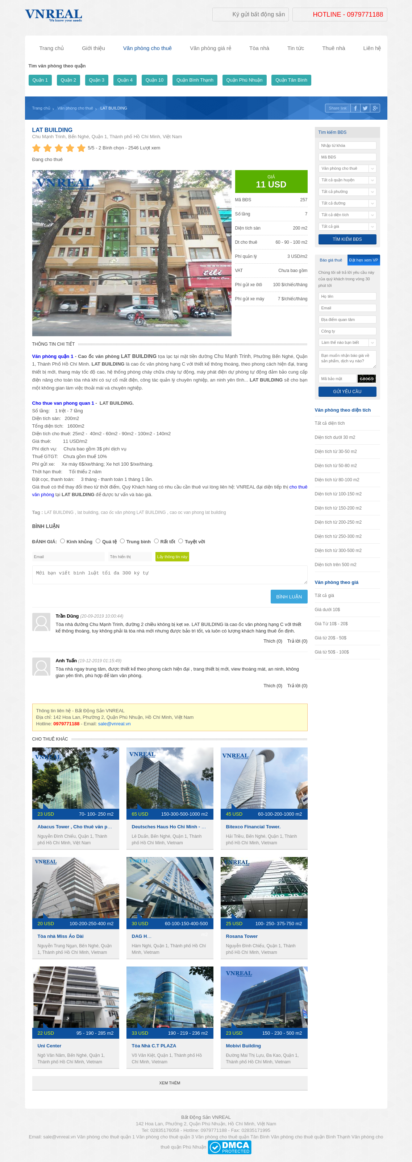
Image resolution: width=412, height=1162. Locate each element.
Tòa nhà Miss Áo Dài (61, 938)
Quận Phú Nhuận (244, 80)
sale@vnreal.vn (114, 726)
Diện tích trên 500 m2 (336, 564)
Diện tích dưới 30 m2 (335, 437)
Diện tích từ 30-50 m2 (336, 451)
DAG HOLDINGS (150, 938)
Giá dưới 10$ (327, 609)
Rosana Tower (242, 938)
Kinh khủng (80, 541)
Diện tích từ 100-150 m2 (338, 493)
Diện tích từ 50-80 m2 (336, 465)
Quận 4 (125, 80)
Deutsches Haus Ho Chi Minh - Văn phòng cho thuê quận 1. (198, 829)
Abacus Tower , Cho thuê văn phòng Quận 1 (87, 829)
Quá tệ (109, 541)
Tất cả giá (324, 595)
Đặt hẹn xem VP (363, 260)
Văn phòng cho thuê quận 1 (106, 1139)
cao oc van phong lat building (198, 512)
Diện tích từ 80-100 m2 (337, 479)
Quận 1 (40, 80)
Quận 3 (96, 80)
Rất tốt (168, 541)
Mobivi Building (243, 1048)
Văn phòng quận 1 (53, 356)
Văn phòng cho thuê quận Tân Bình (232, 1139)
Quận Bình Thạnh (194, 80)
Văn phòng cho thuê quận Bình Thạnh (310, 1139)
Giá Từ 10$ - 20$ (331, 623)
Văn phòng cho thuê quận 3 (165, 1139)
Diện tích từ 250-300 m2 (338, 536)
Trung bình (138, 541)
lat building (88, 512)
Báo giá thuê (331, 260)
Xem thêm (169, 1085)
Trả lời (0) (297, 643)
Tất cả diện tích (330, 423)
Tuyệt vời (195, 541)
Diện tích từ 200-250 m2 (338, 522)
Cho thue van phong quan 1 (63, 403)
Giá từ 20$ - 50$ (330, 637)
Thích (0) (272, 643)
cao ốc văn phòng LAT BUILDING (134, 512)
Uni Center (50, 1048)
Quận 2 (68, 80)
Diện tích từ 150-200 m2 (338, 508)
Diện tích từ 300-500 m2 (338, 550)
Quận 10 (155, 80)
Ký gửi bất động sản (259, 14)
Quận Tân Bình (291, 80)
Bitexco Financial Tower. (253, 829)
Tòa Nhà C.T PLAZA (154, 1048)
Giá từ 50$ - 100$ (332, 652)
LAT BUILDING (52, 130)
